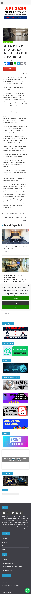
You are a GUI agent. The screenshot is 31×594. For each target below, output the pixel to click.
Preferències (15, 307)
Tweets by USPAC (15, 459)
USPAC (13, 60)
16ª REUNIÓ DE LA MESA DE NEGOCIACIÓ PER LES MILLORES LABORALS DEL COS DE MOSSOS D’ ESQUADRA (15, 278)
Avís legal (4, 559)
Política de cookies (7, 570)
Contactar (4, 538)
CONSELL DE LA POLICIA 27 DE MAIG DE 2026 (15, 247)
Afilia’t (3, 549)
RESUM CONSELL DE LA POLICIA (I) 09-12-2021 (16, 219)
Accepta (15, 298)
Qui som (4, 542)
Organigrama (5, 546)
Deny (15, 303)
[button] (28, 285)
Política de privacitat (7, 563)
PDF (10, 69)
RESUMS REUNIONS (8, 42)
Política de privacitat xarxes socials (12, 566)
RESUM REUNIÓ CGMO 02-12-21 (13, 213)
